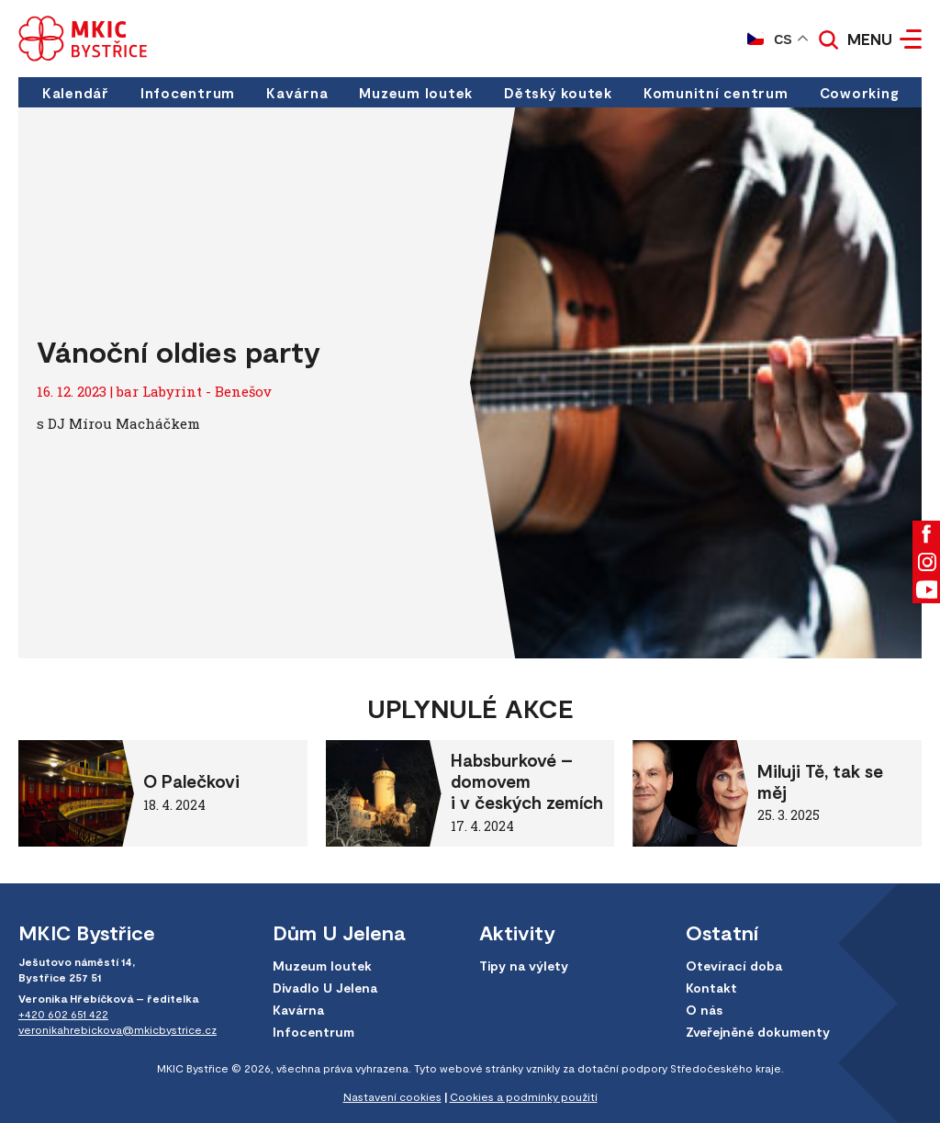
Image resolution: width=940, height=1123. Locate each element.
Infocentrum (187, 92)
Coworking (859, 92)
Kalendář (75, 92)
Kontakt (711, 987)
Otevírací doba (734, 965)
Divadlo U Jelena (325, 987)
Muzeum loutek (416, 92)
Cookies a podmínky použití (524, 1096)
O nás (704, 1009)
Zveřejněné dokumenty (758, 1031)
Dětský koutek (558, 92)
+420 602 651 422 (63, 1013)
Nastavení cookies (392, 1096)
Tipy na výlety (523, 965)
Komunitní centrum (716, 92)
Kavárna (297, 92)
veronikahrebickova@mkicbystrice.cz (117, 1029)
